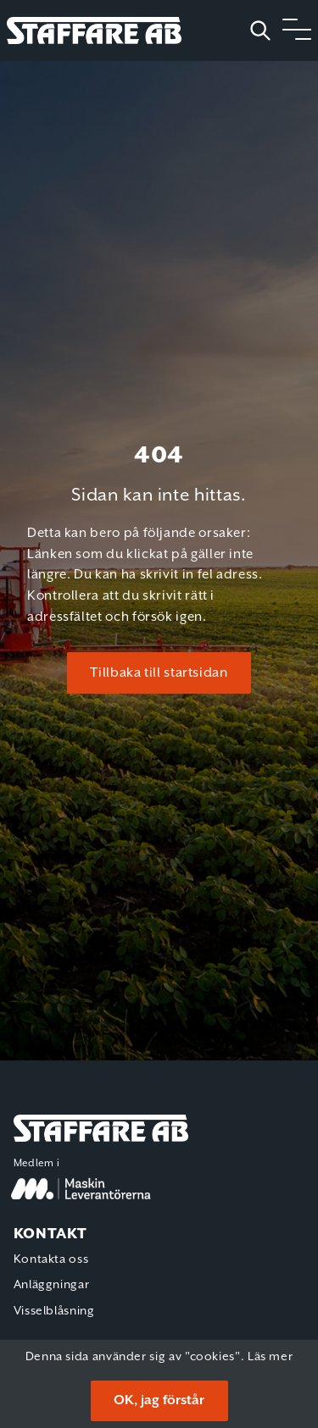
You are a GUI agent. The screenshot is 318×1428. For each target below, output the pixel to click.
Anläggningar (52, 1285)
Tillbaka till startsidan (158, 673)
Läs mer (270, 1357)
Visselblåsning (54, 1311)
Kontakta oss (51, 1259)
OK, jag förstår (159, 1400)
